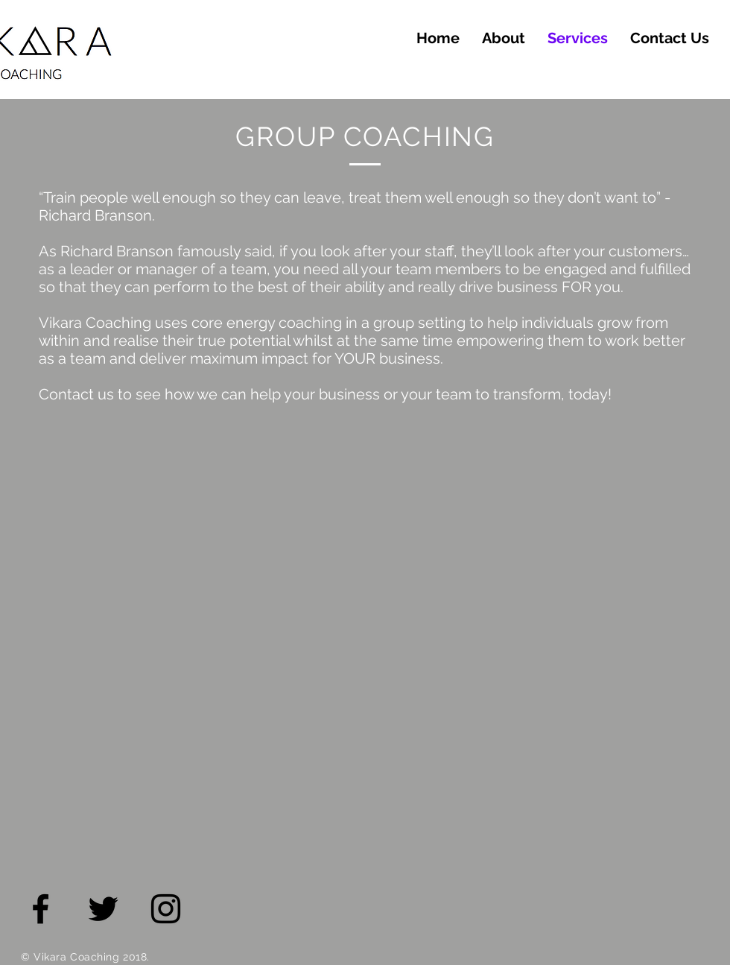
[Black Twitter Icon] (103, 908)
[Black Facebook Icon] (40, 908)
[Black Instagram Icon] (165, 908)
